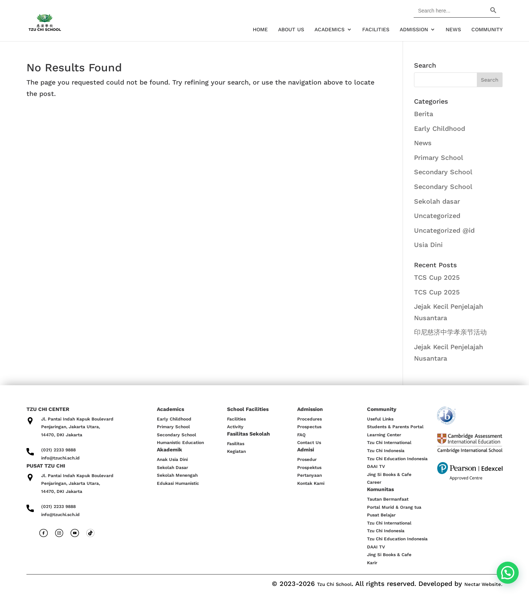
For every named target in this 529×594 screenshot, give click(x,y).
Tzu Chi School (334, 584)
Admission (414, 29)
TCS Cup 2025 (437, 277)
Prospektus (309, 467)
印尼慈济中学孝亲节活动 (450, 332)
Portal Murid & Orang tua (394, 507)
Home (260, 29)
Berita (423, 114)
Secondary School (443, 172)
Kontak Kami (310, 483)
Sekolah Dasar (172, 467)
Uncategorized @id (444, 230)
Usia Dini (428, 244)
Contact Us (309, 442)
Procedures (309, 419)
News (453, 29)
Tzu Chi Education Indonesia (397, 458)
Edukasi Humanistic (178, 483)
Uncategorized (437, 215)
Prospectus (309, 426)
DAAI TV (376, 466)
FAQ (301, 434)
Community (487, 29)
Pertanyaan (309, 475)
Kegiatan (236, 451)
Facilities (375, 29)
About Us (291, 29)
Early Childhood (439, 128)
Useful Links (380, 419)
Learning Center (384, 434)
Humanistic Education (180, 442)
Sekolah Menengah (177, 475)
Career (374, 482)
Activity (235, 426)
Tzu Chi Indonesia (385, 450)
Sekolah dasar (437, 201)
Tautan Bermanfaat (388, 499)
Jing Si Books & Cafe (389, 474)
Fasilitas (235, 443)
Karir (372, 562)
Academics (329, 29)
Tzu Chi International (389, 442)
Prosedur (307, 459)
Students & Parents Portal (395, 426)
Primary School (438, 157)
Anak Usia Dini (172, 459)
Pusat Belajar (381, 515)
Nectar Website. (483, 584)
